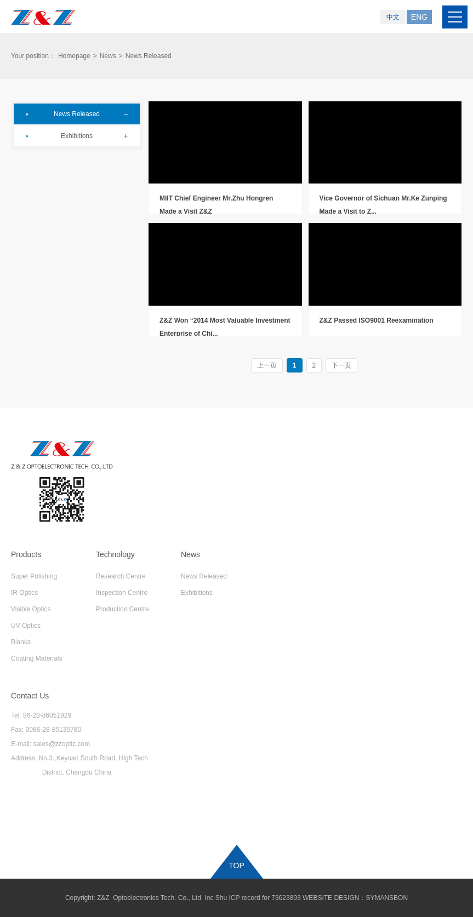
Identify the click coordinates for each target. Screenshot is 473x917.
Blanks (21, 642)
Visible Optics (30, 609)
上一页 (267, 365)
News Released (77, 114)
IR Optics (24, 593)
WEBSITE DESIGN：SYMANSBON (355, 898)
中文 (393, 17)
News (108, 56)
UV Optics (26, 625)
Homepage (74, 56)
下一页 (341, 365)
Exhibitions (77, 136)
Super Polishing (34, 576)
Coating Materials (36, 658)
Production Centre (122, 609)
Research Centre (121, 576)
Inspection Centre (121, 593)
